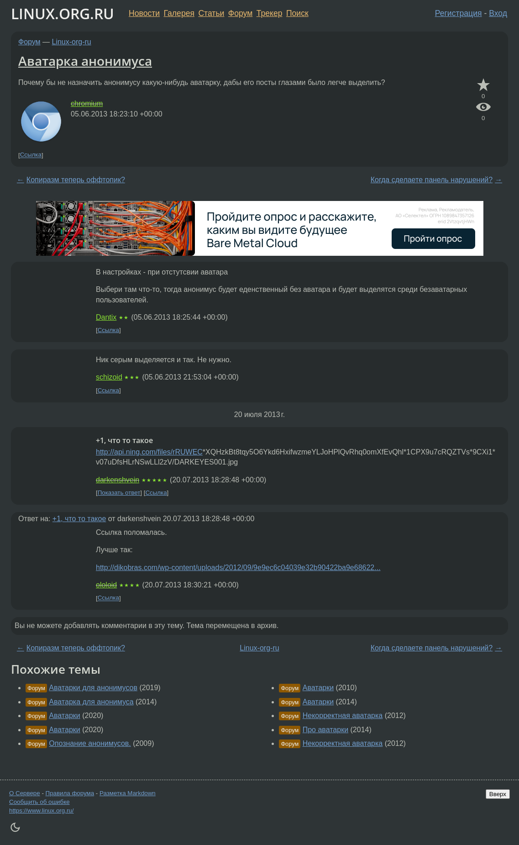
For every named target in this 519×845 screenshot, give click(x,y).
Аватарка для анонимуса (91, 702)
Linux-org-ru (71, 42)
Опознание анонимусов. (90, 743)
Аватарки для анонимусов (93, 688)
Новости (144, 13)
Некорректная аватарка (343, 715)
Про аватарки (325, 730)
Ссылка (31, 155)
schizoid (109, 377)
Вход (498, 13)
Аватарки (64, 715)
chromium (87, 103)
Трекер (270, 13)
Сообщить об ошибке (39, 801)
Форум (240, 13)
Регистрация (458, 13)
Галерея (179, 13)
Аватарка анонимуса (85, 60)
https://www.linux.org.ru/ (41, 810)
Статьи (211, 13)
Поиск (297, 13)
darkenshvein (117, 480)
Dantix (106, 317)
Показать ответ (119, 492)
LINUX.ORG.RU (62, 13)
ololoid (106, 585)
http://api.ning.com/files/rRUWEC (149, 452)
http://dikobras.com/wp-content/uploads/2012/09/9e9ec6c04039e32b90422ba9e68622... (238, 567)
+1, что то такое (79, 519)
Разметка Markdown (128, 793)
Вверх (497, 794)
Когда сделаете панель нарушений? (432, 180)
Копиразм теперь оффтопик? (75, 180)
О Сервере (24, 793)
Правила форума (70, 793)
